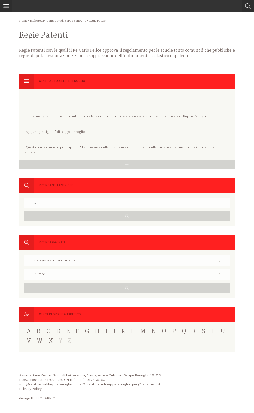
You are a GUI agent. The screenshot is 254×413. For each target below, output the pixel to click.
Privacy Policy (30, 389)
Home (23, 21)
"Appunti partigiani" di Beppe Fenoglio (54, 132)
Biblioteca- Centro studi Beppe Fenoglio (58, 21)
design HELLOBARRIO (37, 398)
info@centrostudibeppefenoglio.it (47, 384)
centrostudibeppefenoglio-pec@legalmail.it (123, 384)
